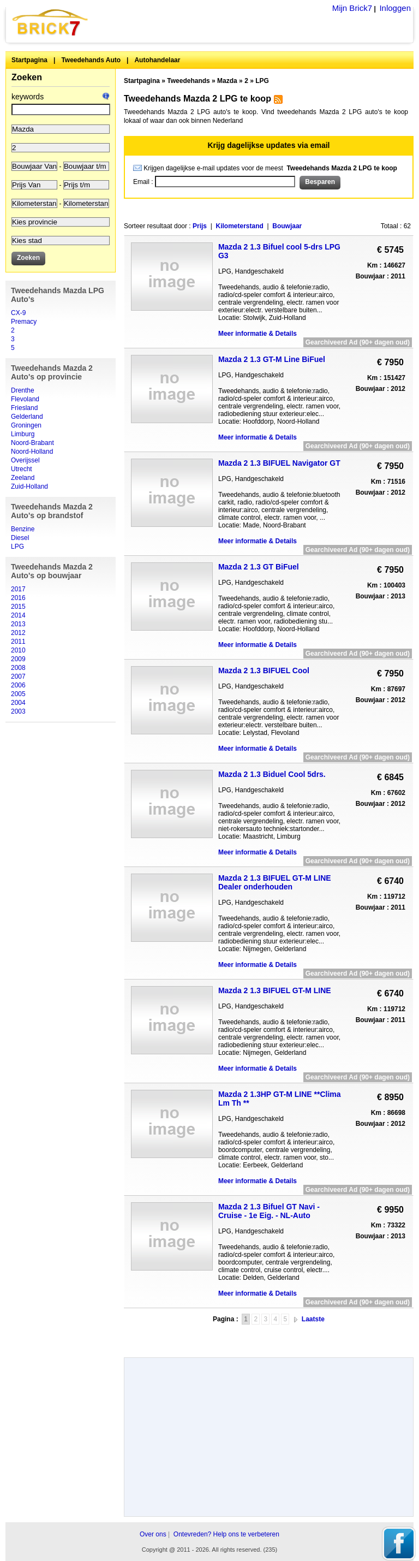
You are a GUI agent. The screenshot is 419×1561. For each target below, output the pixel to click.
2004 (18, 703)
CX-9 (18, 313)
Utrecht (21, 469)
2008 (18, 668)
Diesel (20, 538)
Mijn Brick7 (352, 8)
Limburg (22, 434)
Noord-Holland (32, 451)
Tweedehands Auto (91, 60)
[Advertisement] (268, 1337)
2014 (18, 615)
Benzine (22, 529)
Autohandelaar (157, 60)
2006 (18, 685)
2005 (18, 694)
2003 (18, 711)
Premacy (24, 321)
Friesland (24, 408)
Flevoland (25, 399)
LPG (17, 546)
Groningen (26, 425)
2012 (18, 633)
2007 (18, 676)
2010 (18, 650)
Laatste (313, 1319)
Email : (144, 182)
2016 (18, 598)
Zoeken (26, 77)
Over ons (153, 1534)
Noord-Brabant (32, 443)
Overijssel (25, 460)
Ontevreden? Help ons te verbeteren (226, 1534)
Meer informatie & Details (257, 333)
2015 (18, 606)
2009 (18, 659)
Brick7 (50, 22)
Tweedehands (188, 81)
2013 (18, 624)
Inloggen (395, 8)
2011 (18, 641)
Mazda (227, 81)
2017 (18, 589)
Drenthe (22, 390)
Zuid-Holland (29, 486)
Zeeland (22, 478)
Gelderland (27, 416)
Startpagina (29, 60)
